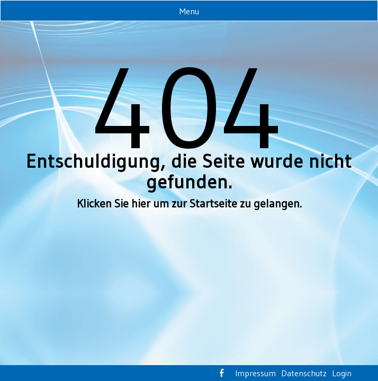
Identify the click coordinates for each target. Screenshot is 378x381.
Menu (189, 11)
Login (342, 373)
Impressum (255, 373)
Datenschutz (304, 373)
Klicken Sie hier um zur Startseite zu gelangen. (189, 203)
